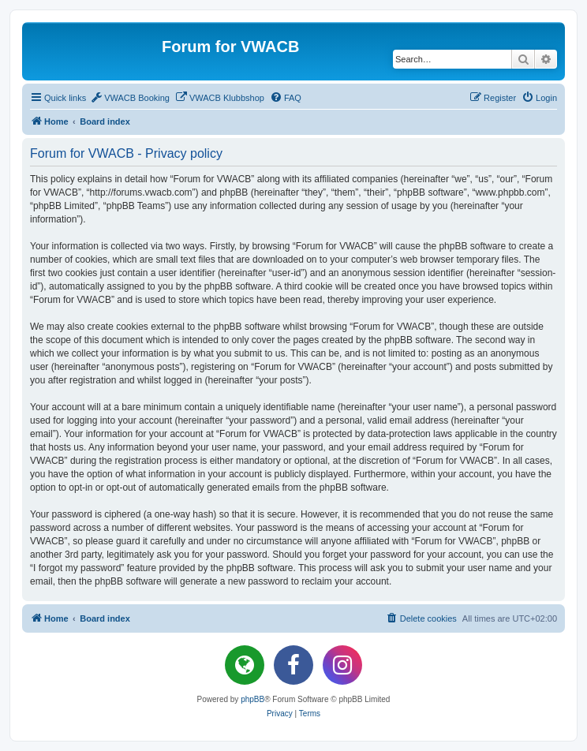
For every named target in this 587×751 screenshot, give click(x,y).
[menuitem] (130, 97)
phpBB (252, 699)
